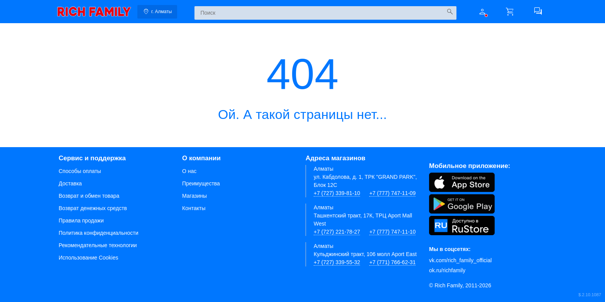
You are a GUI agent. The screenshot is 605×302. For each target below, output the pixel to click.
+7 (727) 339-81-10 (337, 193)
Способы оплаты (80, 171)
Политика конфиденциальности (99, 233)
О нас (189, 171)
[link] (94, 12)
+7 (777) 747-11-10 (392, 232)
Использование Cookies (88, 257)
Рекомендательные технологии (98, 245)
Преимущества (201, 183)
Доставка (70, 183)
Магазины (194, 196)
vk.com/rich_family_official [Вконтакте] (460, 260)
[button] (482, 11)
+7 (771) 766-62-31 (392, 262)
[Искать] (449, 12)
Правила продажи (81, 220)
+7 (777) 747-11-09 (392, 193)
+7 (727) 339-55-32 (337, 262)
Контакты (193, 208)
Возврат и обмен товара (89, 196)
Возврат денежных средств (93, 208)
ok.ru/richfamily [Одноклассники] (447, 270)
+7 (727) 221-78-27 (337, 232)
